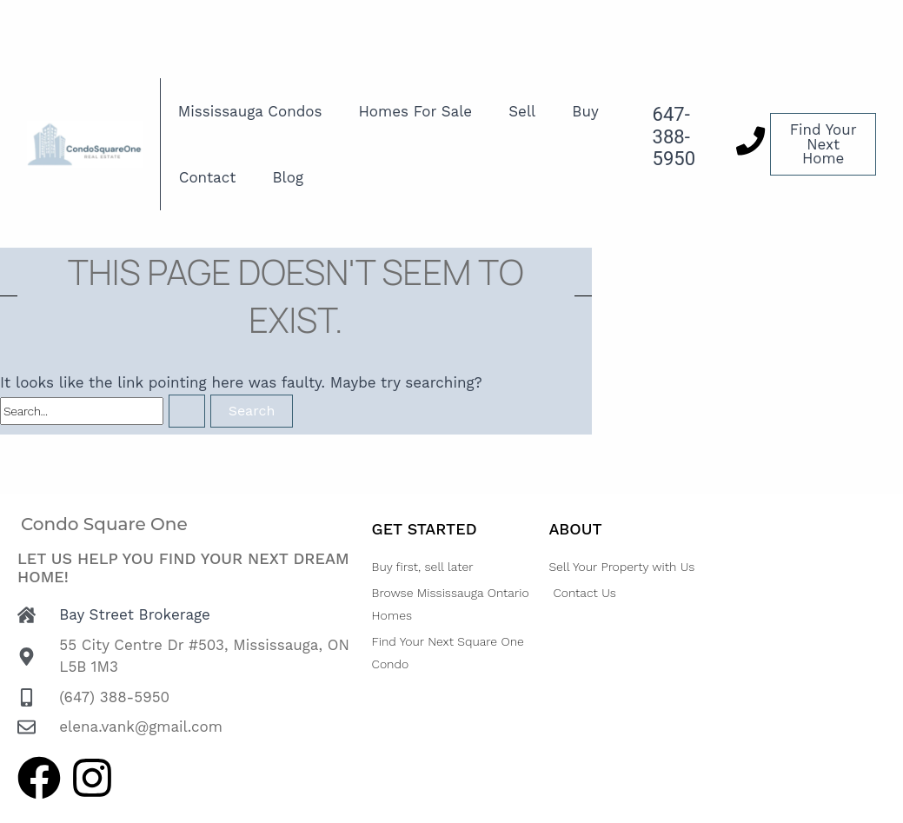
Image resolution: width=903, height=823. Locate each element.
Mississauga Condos (250, 111)
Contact (207, 177)
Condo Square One (104, 524)
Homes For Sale (416, 111)
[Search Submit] (187, 411)
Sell (521, 111)
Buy (585, 111)
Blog (287, 177)
